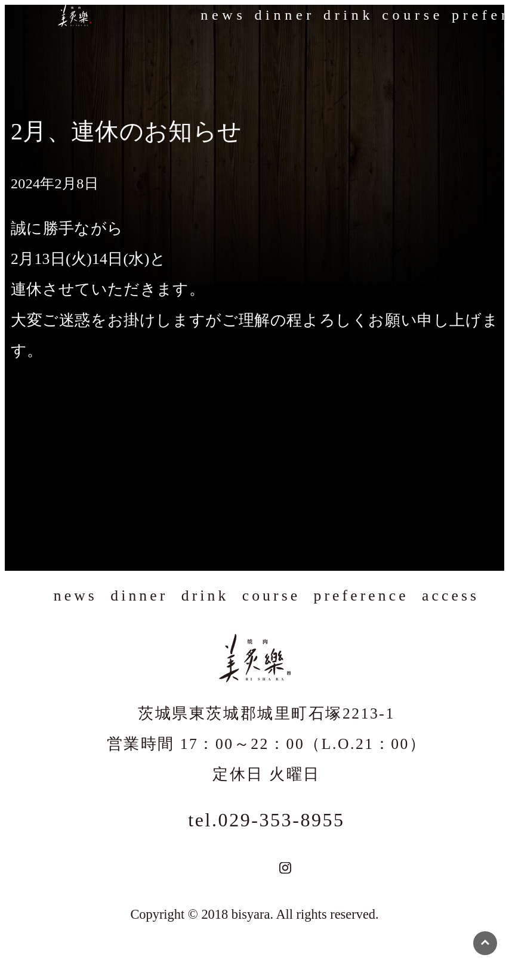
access (450, 595)
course (412, 15)
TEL (248, 868)
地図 (265, 868)
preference (361, 595)
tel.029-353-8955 (266, 820)
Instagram (285, 868)
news (223, 15)
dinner (284, 15)
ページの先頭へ (485, 943)
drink (348, 15)
